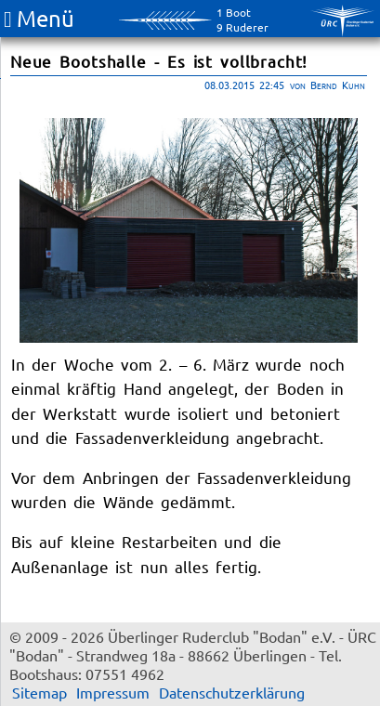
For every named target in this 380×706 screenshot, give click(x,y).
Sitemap (39, 692)
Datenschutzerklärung (232, 692)
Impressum (113, 692)
